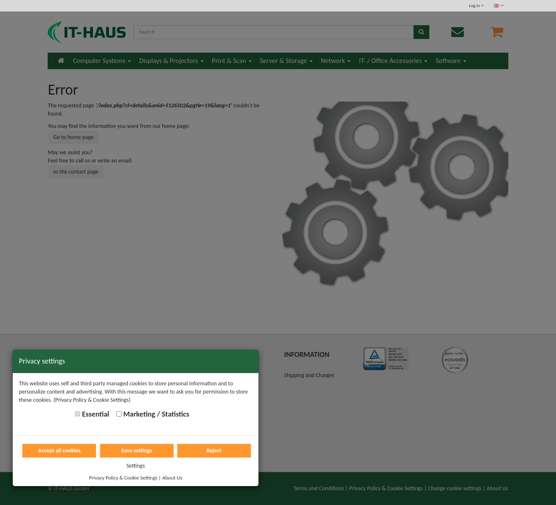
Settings (136, 465)
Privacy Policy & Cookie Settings (123, 478)
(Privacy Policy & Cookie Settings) (92, 399)
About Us (172, 478)
